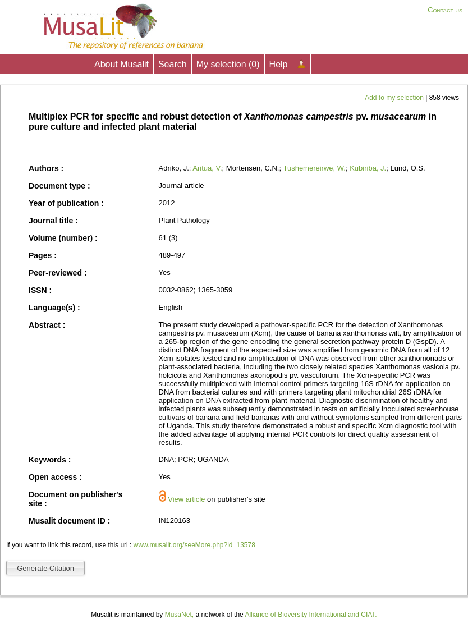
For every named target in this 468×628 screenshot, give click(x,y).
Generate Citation (45, 568)
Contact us (445, 10)
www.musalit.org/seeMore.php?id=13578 (194, 545)
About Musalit (121, 64)
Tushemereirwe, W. (314, 168)
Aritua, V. (207, 168)
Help (278, 64)
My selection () (228, 64)
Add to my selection (395, 98)
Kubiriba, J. (368, 168)
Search (172, 64)
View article (186, 499)
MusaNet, (179, 614)
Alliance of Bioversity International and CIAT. (311, 614)
